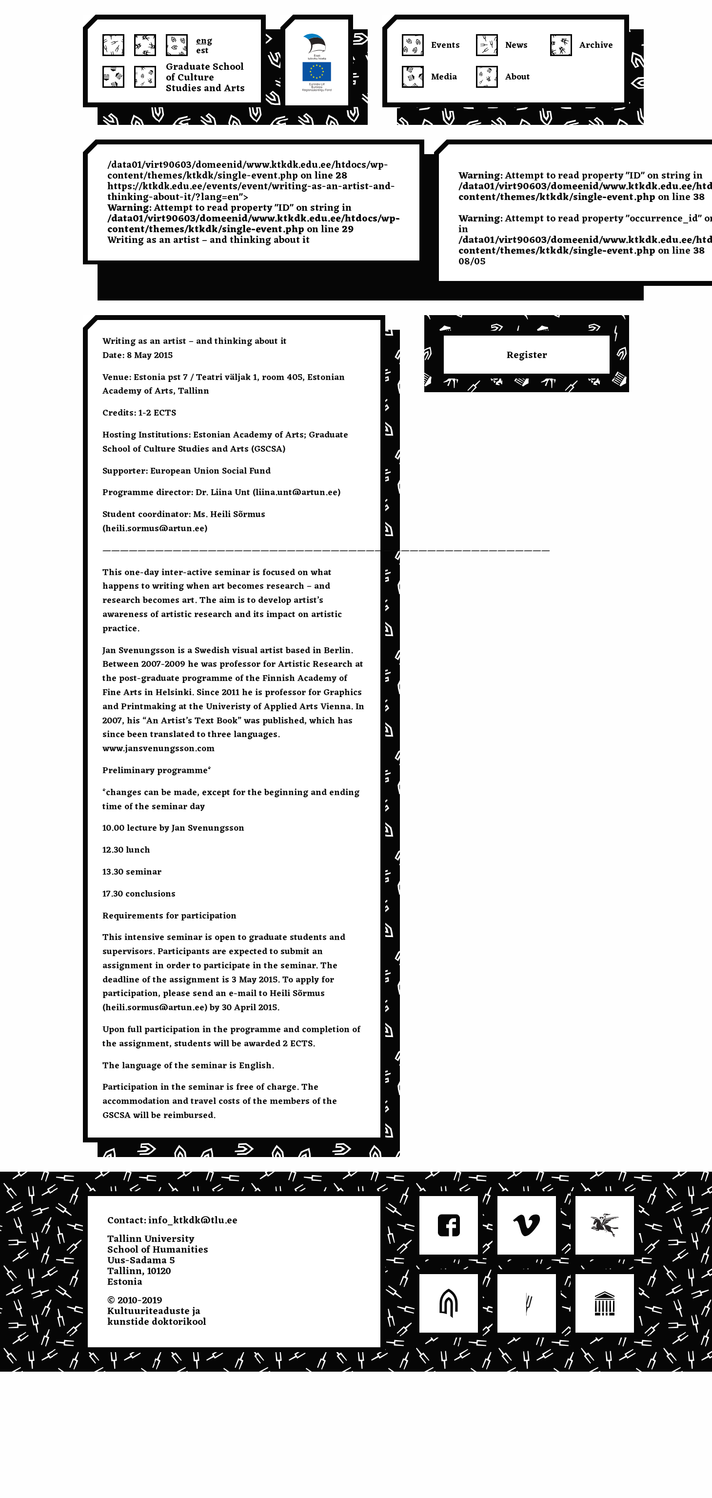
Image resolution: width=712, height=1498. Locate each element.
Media (444, 77)
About (517, 77)
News (516, 45)
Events (445, 45)
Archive (596, 45)
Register (527, 355)
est (202, 49)
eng (204, 39)
